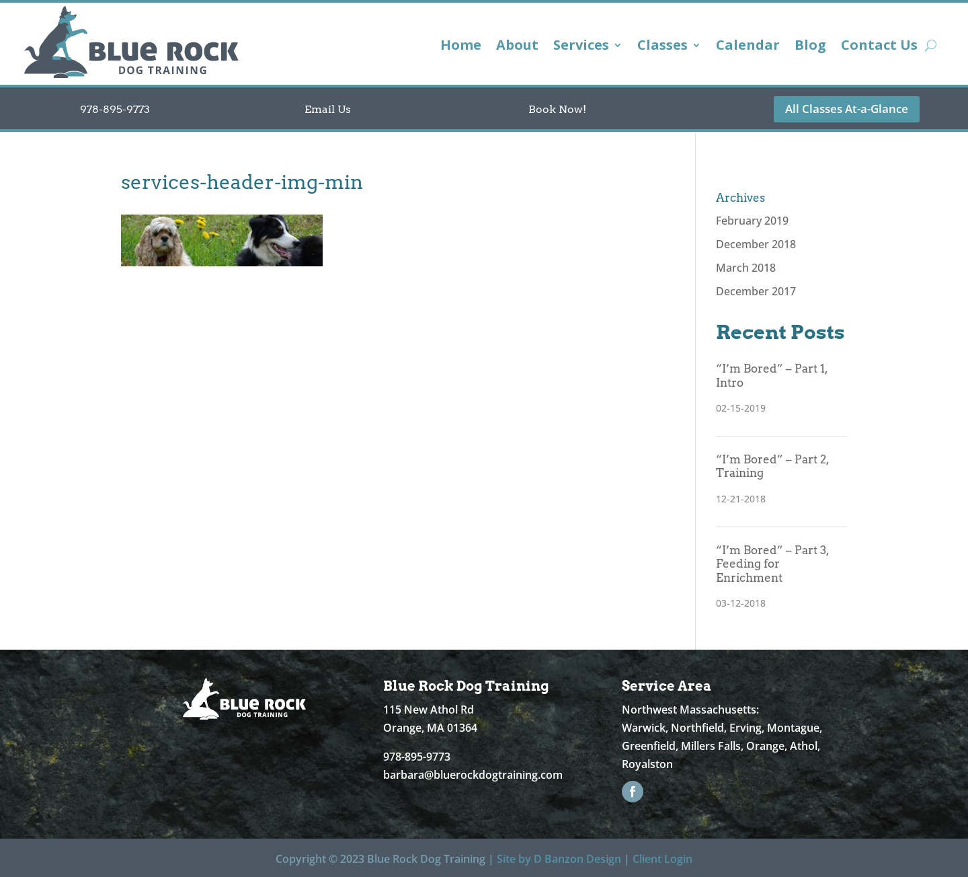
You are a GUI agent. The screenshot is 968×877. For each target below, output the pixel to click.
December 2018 (756, 244)
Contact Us (879, 47)
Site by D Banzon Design (559, 858)
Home (460, 47)
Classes (662, 47)
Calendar (748, 47)
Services (581, 47)
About (517, 47)
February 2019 (752, 220)
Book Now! (557, 109)
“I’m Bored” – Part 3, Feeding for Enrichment (772, 563)
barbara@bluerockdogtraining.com (473, 774)
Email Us (328, 109)
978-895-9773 (115, 109)
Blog (810, 47)
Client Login (662, 858)
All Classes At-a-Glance (846, 108)
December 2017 (756, 291)
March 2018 (746, 267)
